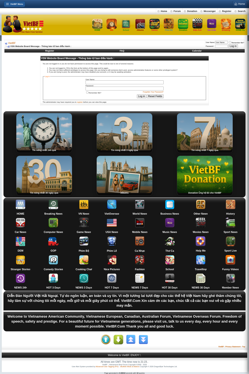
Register (226, 11)
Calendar (197, 51)
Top (243, 347)
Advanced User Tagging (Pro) (107, 366)
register (80, 102)
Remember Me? (236, 43)
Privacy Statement (232, 347)
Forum (177, 11)
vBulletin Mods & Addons (129, 366)
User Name (210, 42)
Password (209, 46)
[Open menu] (14, 4)
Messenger (210, 11)
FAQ (122, 51)
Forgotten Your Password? (153, 92)
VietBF (12, 43)
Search (242, 11)
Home (164, 11)
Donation (192, 11)
